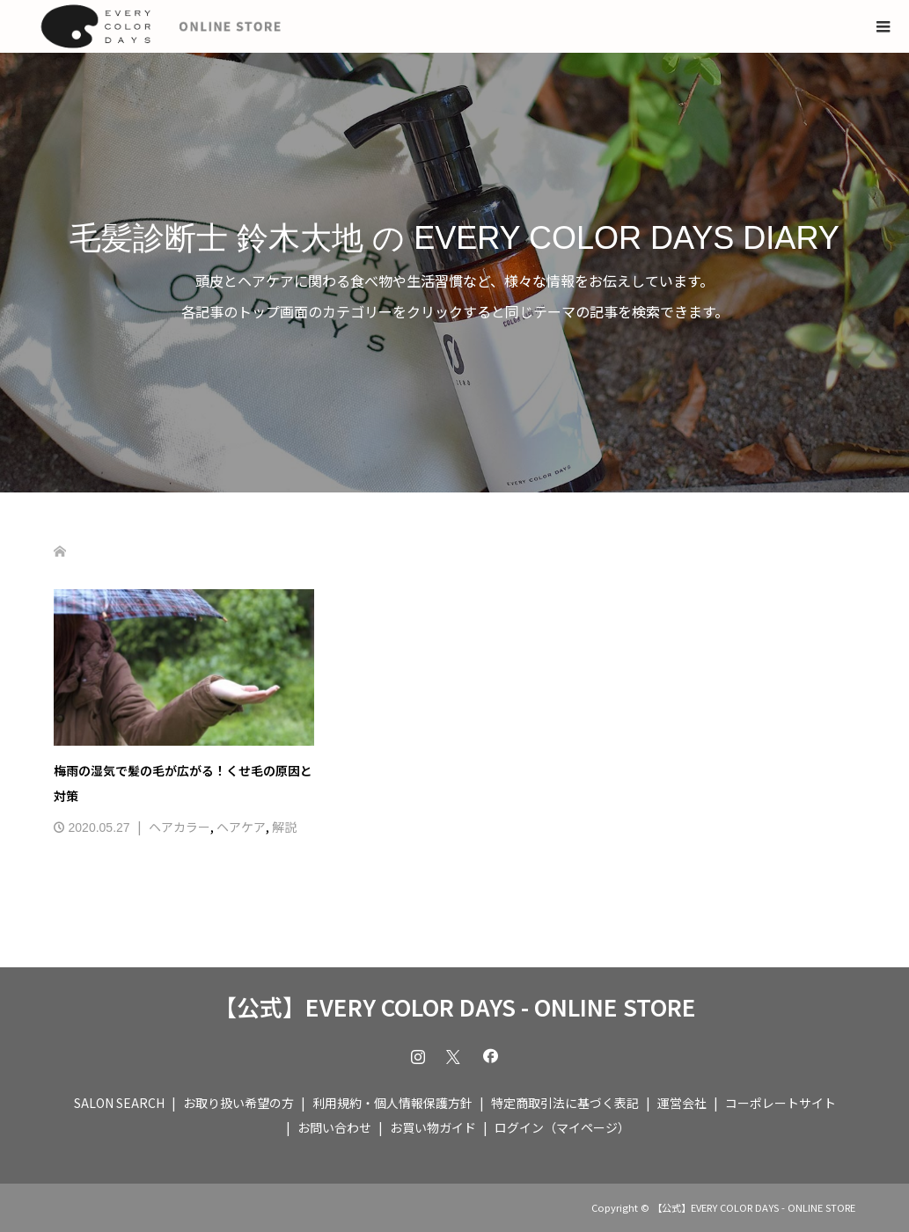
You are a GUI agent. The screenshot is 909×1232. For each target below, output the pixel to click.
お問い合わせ (334, 1127)
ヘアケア (241, 826)
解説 (284, 826)
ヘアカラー (179, 826)
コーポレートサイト (780, 1103)
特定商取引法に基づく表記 (565, 1103)
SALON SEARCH (119, 1103)
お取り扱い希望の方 (238, 1103)
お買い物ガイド (433, 1127)
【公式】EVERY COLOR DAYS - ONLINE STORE (455, 1006)
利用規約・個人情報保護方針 (392, 1103)
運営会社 (682, 1103)
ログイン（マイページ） (562, 1127)
